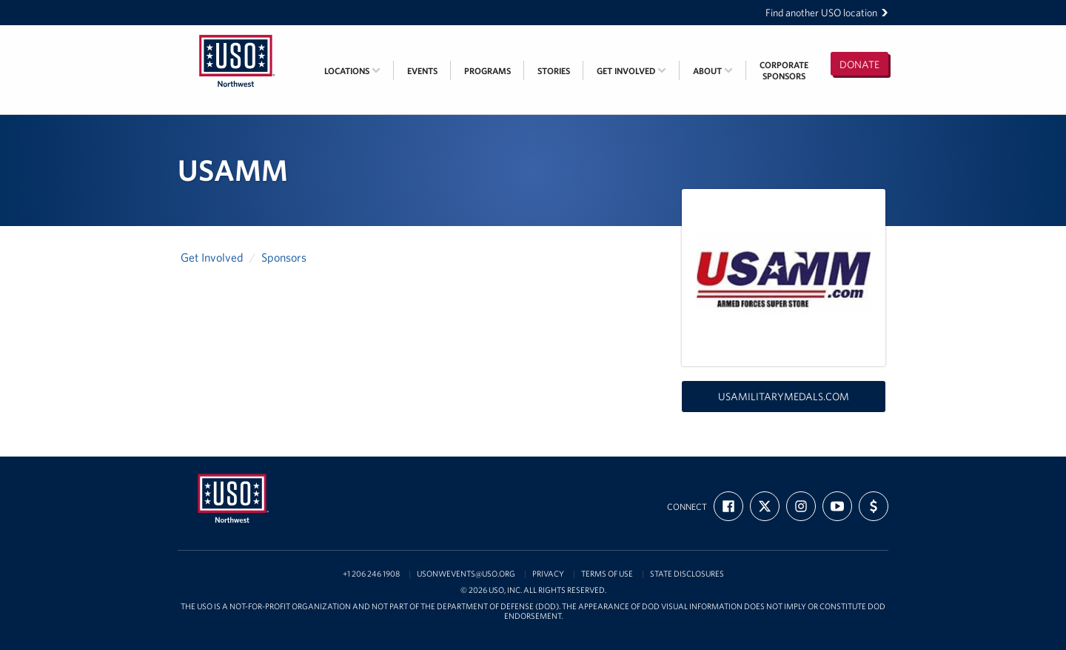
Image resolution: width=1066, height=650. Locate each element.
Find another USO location (826, 12)
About (713, 70)
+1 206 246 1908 (371, 574)
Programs (487, 70)
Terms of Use (607, 574)
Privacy (548, 574)
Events (422, 70)
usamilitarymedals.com (783, 396)
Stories (553, 70)
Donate (859, 64)
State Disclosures (687, 574)
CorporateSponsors (784, 70)
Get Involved (631, 70)
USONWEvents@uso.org (466, 574)
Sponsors (283, 257)
